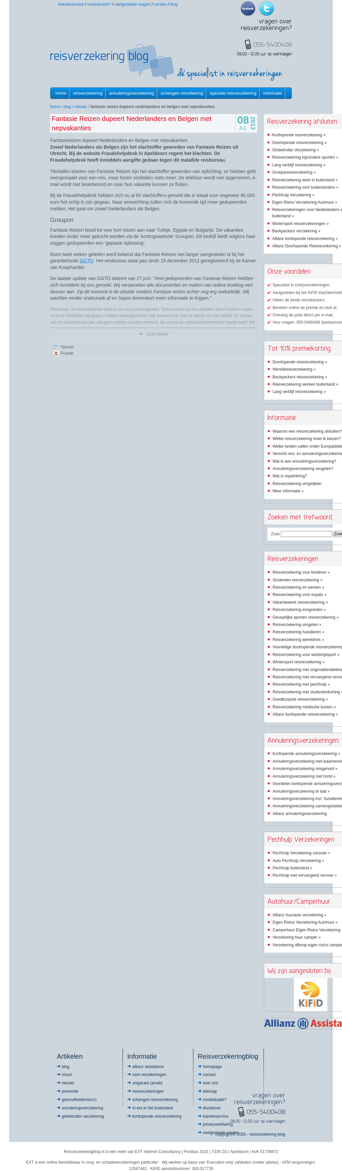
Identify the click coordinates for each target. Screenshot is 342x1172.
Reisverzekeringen (148, 1091)
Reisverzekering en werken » (298, 587)
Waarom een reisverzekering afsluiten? (307, 431)
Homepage (212, 1066)
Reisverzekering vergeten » (297, 624)
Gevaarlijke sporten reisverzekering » (306, 617)
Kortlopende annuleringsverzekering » (306, 753)
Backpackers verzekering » (296, 231)
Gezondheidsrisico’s (79, 1099)
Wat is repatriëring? (290, 476)
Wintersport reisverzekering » (299, 662)
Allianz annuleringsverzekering (300, 813)
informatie (272, 93)
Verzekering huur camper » (297, 937)
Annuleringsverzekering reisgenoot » (305, 768)
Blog (174, 4)
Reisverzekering (88, 93)
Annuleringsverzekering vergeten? (303, 468)
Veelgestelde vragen (132, 4)
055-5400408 (265, 1112)
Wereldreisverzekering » (294, 369)
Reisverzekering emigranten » (299, 609)
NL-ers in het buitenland (152, 1108)
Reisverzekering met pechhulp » (301, 684)
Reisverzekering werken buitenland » (305, 384)
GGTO (87, 260)
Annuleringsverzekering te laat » (301, 791)
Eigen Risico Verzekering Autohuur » (304, 202)
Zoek (275, 534)
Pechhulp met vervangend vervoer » (305, 875)
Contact (160, 4)
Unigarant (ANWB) (147, 1083)
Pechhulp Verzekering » (293, 195)
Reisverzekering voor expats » (299, 594)
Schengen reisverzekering (155, 1099)
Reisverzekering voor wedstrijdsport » (306, 654)
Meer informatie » (288, 491)
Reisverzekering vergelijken (297, 483)
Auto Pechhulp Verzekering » (298, 860)
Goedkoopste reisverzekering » (300, 699)
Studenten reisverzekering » (297, 580)
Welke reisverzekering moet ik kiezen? (307, 438)
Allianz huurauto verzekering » (299, 915)
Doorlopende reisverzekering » (299, 142)
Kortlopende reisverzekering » (298, 135)
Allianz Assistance (148, 1066)
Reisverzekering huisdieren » (298, 632)
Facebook (248, 8)
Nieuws (80, 106)
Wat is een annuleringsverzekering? (304, 461)
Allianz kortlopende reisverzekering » (305, 238)
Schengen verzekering (182, 93)
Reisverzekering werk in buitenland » (305, 180)
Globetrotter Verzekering (83, 1116)
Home (60, 93)
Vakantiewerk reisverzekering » (300, 602)
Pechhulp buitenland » (292, 868)
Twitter (267, 8)
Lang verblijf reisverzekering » (298, 165)
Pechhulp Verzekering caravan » (301, 853)
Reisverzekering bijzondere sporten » (305, 157)
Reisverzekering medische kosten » (304, 707)
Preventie (70, 1091)
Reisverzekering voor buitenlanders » (305, 187)
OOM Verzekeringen (149, 1074)
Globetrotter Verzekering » (295, 150)
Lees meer (153, 334)
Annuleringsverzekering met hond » (304, 776)
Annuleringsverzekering (131, 93)
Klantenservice (71, 4)
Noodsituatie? (99, 4)
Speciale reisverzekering (233, 93)
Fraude (67, 353)
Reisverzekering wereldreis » (298, 639)
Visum (67, 1074)
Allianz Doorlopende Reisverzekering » (306, 246)
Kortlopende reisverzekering (156, 1116)
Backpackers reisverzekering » (300, 377)
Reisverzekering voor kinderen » (301, 572)
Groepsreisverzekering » (294, 172)
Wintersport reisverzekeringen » (300, 223)
